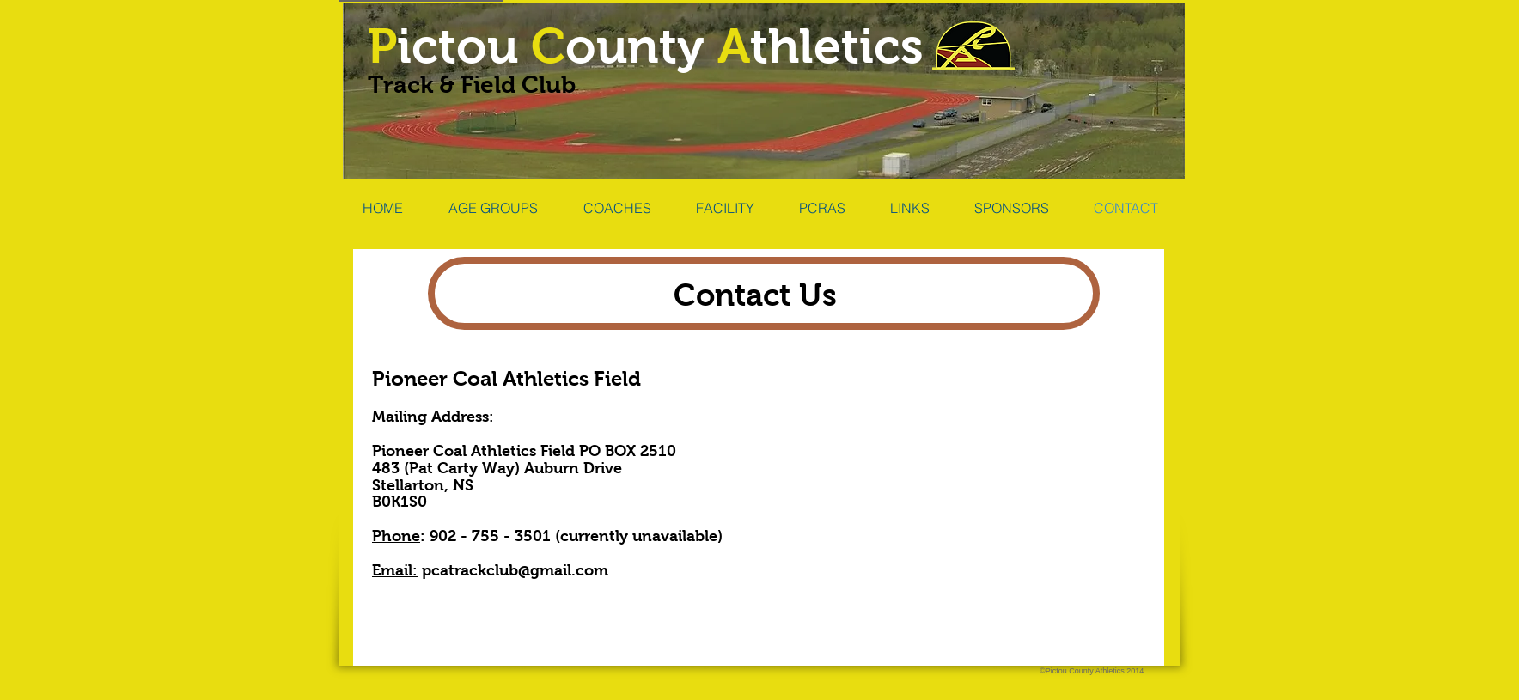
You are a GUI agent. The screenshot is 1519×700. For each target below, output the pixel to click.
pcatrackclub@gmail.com (515, 570)
